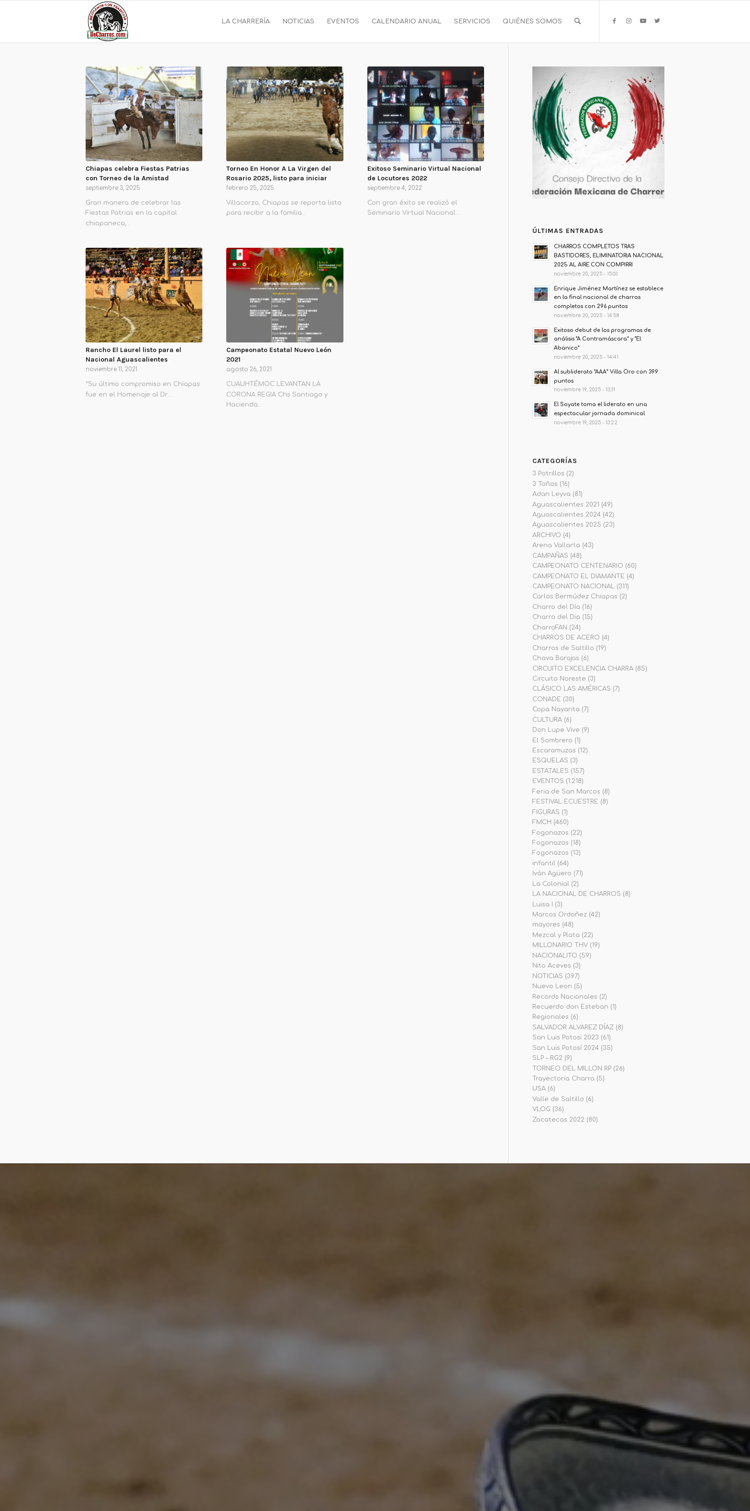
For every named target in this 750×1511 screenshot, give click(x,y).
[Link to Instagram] (628, 21)
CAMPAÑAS (550, 555)
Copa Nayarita (556, 709)
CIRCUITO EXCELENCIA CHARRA (582, 668)
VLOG (541, 1109)
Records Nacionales (564, 996)
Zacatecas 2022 (558, 1119)
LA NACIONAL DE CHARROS (576, 894)
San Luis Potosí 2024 (565, 1048)
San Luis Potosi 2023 (565, 1037)
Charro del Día (556, 607)
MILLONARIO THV (560, 945)
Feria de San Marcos (566, 791)
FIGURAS (546, 812)
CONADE (546, 699)
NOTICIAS (547, 976)
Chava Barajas (555, 658)
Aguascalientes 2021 (565, 504)
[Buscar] (577, 21)
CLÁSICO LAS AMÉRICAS (571, 688)
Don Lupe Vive (556, 730)
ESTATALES (550, 771)
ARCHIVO (546, 535)
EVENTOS (548, 781)
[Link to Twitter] (657, 21)
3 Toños (545, 484)
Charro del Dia (556, 617)
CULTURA (547, 720)
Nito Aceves (551, 965)
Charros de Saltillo (563, 648)
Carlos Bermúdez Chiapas (575, 596)
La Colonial (550, 884)
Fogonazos (550, 832)
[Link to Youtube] (643, 21)
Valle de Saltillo (558, 1099)
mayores (546, 924)
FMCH (541, 822)
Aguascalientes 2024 (566, 514)
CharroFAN (549, 627)
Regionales (550, 1017)
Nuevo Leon (552, 986)
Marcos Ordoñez (559, 914)
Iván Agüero (552, 873)
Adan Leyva (551, 494)
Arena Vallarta (556, 545)
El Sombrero (552, 740)
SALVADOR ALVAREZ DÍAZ (573, 1027)
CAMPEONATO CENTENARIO (577, 565)
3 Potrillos (548, 473)
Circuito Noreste (559, 678)
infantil (543, 863)
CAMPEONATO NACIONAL (573, 586)
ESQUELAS (550, 760)
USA (539, 1088)
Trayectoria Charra (563, 1078)
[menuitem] (245, 21)
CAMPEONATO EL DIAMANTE (578, 576)
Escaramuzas (554, 750)
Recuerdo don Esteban (570, 1007)
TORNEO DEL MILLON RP (571, 1068)
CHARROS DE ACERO (566, 637)
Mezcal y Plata (556, 935)
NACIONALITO (554, 955)
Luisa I (542, 904)
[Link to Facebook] (614, 21)
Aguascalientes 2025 (566, 524)
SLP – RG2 (547, 1058)
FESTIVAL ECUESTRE (565, 801)
